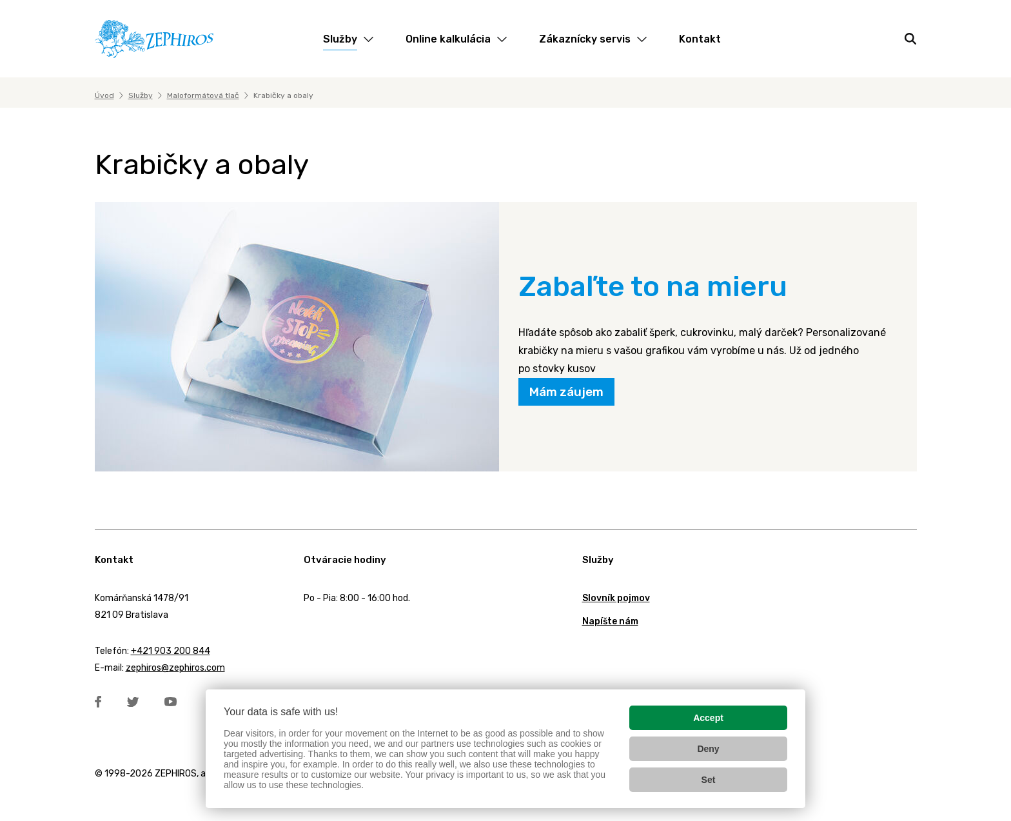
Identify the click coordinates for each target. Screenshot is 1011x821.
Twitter (133, 702)
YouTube (170, 701)
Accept (708, 718)
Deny (708, 749)
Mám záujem (566, 391)
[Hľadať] (910, 38)
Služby (140, 95)
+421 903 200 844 (170, 651)
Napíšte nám (610, 621)
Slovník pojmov (616, 598)
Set (709, 780)
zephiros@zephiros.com (175, 667)
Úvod (104, 95)
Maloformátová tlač (203, 95)
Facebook (98, 701)
